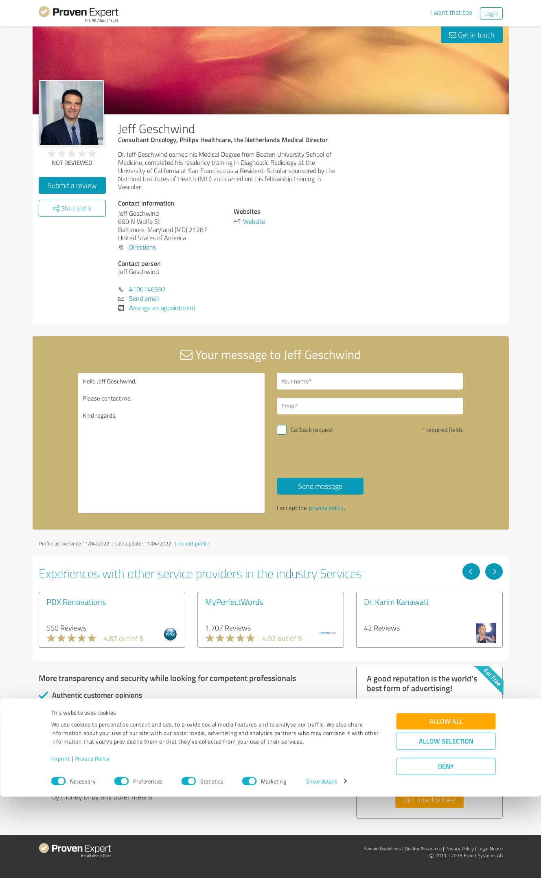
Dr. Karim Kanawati (396, 601)
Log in (491, 13)
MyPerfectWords (234, 601)
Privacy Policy (92, 840)
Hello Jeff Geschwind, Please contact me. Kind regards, (171, 443)
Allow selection (446, 822)
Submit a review (72, 185)
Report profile (193, 543)
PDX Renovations (76, 601)
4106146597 (147, 289)
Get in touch (472, 34)
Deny (446, 847)
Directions (142, 247)
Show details (321, 863)
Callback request (312, 429)
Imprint (60, 840)
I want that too (451, 12)
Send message (320, 486)
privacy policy (326, 508)
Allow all (446, 802)
